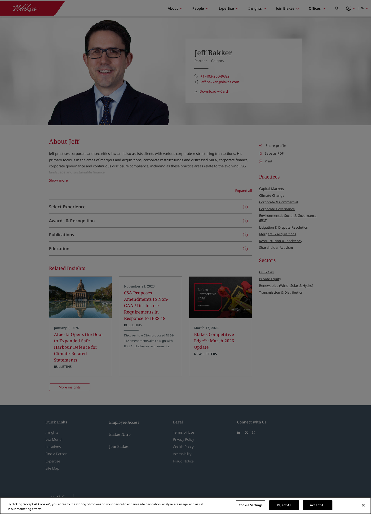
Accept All (317, 505)
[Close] (363, 505)
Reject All (284, 505)
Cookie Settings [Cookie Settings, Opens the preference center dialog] (250, 505)
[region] (185, 505)
